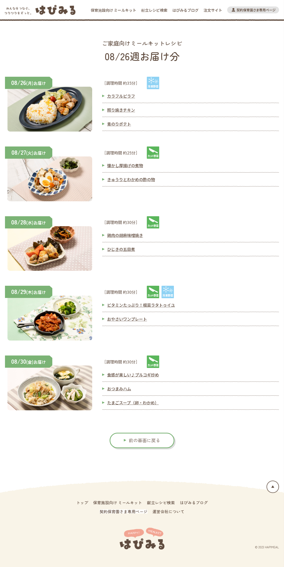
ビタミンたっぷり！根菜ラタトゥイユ (141, 305)
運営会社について (168, 511)
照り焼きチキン (121, 110)
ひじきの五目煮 (121, 249)
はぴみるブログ (185, 10)
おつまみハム (119, 389)
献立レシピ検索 (154, 10)
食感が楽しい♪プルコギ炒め (133, 375)
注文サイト (213, 10)
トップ (82, 502)
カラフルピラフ (121, 96)
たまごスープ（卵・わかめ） (133, 403)
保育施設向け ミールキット (113, 10)
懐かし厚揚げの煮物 (125, 165)
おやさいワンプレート (127, 319)
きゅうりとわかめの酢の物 (131, 179)
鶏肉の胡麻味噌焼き (125, 235)
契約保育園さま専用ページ (123, 511)
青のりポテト (119, 124)
